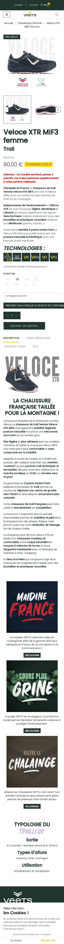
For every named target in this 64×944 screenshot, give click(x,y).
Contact (19, 4)
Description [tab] (11, 338)
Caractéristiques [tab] (38, 338)
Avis (35, 346)
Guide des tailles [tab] (14, 346)
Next (58, 109)
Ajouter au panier (24, 326)
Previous (6, 109)
